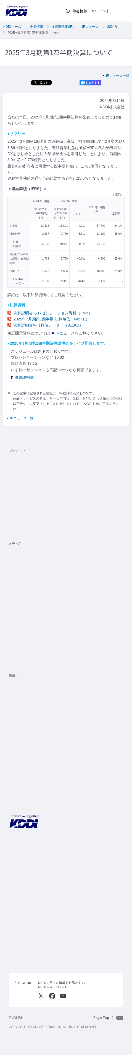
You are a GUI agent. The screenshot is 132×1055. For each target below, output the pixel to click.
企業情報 (36, 27)
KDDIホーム (12, 27)
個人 (94, 11)
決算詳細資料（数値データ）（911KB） (45, 325)
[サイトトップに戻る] (16, 11)
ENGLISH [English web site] (16, 1017)
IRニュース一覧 (117, 76)
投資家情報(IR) (62, 27)
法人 (104, 11)
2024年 (112, 27)
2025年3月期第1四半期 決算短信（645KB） (48, 319)
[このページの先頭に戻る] (108, 1017)
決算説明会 (22, 377)
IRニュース (90, 27)
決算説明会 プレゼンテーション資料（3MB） (49, 313)
